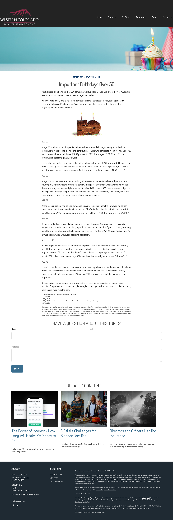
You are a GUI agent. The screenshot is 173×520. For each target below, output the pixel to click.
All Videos (54, 478)
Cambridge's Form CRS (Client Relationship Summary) (90, 512)
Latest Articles (56, 475)
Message (15, 346)
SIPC (148, 498)
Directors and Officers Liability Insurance (133, 433)
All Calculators (56, 481)
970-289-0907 (23, 477)
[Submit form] (17, 369)
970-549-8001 (21, 475)
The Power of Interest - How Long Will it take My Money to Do (33, 435)
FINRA (144, 498)
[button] (88, 10)
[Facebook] (13, 505)
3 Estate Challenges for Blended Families (78, 433)
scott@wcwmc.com (18, 501)
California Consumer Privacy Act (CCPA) (131, 487)
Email (90, 329)
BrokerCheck (112, 471)
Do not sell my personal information (106, 490)
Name (14, 329)
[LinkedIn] (17, 505)
